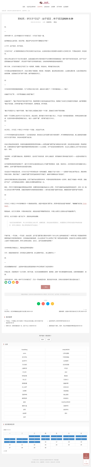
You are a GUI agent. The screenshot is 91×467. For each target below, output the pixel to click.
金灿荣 (24, 414)
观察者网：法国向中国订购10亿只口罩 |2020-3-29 (73, 312)
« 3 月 (5, 451)
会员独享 (65, 6)
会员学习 (24, 361)
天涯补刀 (65, 380)
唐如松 (66, 376)
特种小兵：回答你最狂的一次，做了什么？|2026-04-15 (21, 326)
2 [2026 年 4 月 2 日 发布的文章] (45, 436)
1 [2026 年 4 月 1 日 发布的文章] (34, 436)
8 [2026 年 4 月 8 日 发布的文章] (34, 439)
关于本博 (59, 6)
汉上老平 (24, 387)
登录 (42, 340)
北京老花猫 (66, 365)
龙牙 (24, 417)
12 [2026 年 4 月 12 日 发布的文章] (81, 439)
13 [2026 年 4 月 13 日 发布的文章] (9, 442)
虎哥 (24, 410)
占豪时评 (24, 369)
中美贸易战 (66, 357)
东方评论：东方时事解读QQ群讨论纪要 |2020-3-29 (18, 312)
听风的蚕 (24, 376)
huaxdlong (24, 350)
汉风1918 (46, 6)
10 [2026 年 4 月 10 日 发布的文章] (56, 439)
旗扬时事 (65, 384)
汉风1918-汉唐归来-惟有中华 (45, 2)
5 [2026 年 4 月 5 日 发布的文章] (81, 436)
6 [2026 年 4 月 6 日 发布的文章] (9, 439)
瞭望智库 (24, 399)
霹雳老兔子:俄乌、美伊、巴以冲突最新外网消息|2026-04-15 (65, 326)
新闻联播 (24, 384)
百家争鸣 (39, 6)
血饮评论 (65, 410)
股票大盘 (24, 406)
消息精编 (65, 391)
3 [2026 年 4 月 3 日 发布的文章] (56, 436)
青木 (66, 414)
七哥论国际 (66, 354)
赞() (55, 22)
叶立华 (24, 372)
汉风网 (53, 6)
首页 (24, 6)
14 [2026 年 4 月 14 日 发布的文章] (22, 442)
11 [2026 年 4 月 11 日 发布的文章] (69, 439)
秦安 (24, 402)
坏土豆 (24, 380)
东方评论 (24, 357)
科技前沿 (65, 399)
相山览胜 (65, 395)
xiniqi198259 (65, 350)
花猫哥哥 (65, 406)
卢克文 (66, 369)
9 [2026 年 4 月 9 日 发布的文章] (45, 439)
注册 (48, 340)
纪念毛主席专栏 (31, 6)
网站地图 (56, 460)
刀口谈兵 (24, 365)
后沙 (66, 372)
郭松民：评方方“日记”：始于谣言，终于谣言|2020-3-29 (45, 19)
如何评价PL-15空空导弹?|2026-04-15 (59, 321)
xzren (24, 354)
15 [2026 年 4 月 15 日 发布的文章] (34, 442)
